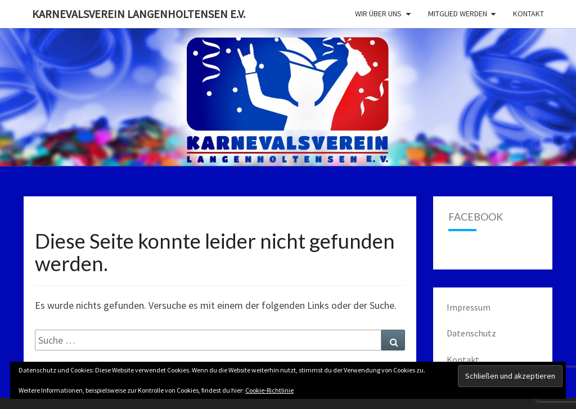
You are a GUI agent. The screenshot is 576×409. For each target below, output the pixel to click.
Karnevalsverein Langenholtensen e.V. (138, 14)
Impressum (468, 307)
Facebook (475, 216)
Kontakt (528, 13)
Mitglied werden (457, 13)
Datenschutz (471, 333)
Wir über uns (378, 13)
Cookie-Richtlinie (269, 390)
